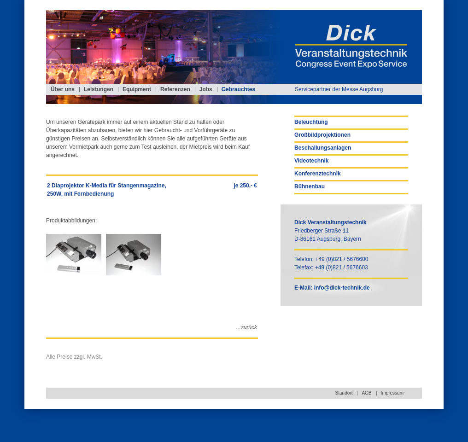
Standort (344, 392)
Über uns (63, 89)
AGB (366, 392)
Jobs (205, 89)
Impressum (392, 392)
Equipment (137, 89)
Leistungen (98, 89)
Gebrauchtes (238, 89)
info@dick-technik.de (342, 288)
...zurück (246, 327)
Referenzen (175, 89)
